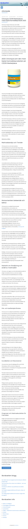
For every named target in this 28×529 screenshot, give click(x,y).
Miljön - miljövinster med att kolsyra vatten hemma (14, 510)
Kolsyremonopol (6, 507)
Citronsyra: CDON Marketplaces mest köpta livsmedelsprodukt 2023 (14, 19)
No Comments (20, 16)
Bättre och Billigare (7, 503)
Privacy (4, 515)
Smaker (4, 512)
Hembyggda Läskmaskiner (9, 505)
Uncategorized (12, 16)
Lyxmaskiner (6, 508)
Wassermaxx (6, 513)
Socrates (16, 525)
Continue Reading (6, 467)
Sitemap (5, 517)
